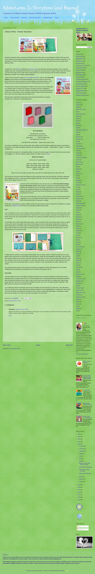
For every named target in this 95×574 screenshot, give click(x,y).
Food (77, 187)
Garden (78, 191)
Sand (77, 255)
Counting (78, 155)
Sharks (77, 260)
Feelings (78, 180)
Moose (77, 221)
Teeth (77, 285)
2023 (79, 441)
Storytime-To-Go (80, 88)
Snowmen (78, 267)
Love (77, 212)
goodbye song (16, 205)
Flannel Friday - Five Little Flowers (87, 404)
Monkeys (78, 217)
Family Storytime (12, 300)
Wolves (78, 304)
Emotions (78, 173)
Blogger (67, 570)
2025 (79, 436)
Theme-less (78, 290)
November (82, 448)
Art (77, 111)
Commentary (79, 63)
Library (19, 300)
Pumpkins (78, 249)
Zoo (77, 310)
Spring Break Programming (85, 467)
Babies (77, 118)
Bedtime (78, 125)
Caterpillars (78, 139)
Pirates (77, 242)
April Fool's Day (80, 109)
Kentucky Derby (80, 205)
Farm (77, 178)
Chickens (78, 143)
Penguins (78, 237)
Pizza (77, 244)
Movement (78, 224)
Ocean (77, 233)
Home (6, 17)
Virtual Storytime (80, 93)
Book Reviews (79, 61)
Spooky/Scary (79, 274)
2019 (79, 489)
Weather (78, 299)
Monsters (78, 219)
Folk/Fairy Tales (80, 185)
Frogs (77, 189)
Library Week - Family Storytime (84, 470)
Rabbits (78, 251)
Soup (77, 269)
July (80, 456)
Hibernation (79, 198)
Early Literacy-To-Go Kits (82, 65)
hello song (19, 69)
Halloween (78, 196)
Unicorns (78, 294)
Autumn (78, 116)
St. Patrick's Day (80, 278)
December (81, 446)
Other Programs (79, 74)
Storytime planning (80, 86)
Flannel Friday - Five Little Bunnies (87, 417)
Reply (10, 315)
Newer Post (6, 345)
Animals (78, 104)
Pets (77, 239)
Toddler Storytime (80, 90)
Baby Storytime (79, 56)
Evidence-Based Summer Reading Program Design (87, 377)
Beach (77, 120)
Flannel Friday (79, 70)
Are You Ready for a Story (31, 77)
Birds (77, 127)
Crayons (78, 159)
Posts (79, 526)
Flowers (78, 182)
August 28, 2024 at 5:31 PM (21, 309)
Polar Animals (79, 246)
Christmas (78, 146)
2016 (79, 497)
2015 (79, 499)
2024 (79, 439)
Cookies (78, 153)
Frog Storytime (86, 390)
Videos (56, 17)
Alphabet (78, 102)
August (81, 453)
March (81, 476)
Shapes (77, 258)
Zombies (78, 308)
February (81, 479)
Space (77, 272)
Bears (77, 123)
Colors (77, 150)
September (82, 451)
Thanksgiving (79, 288)
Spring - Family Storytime (86, 362)
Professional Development (82, 81)
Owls (77, 235)
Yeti (77, 306)
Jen (85, 323)
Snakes (77, 262)
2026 (79, 434)
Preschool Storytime (81, 79)
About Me (24, 17)
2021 (79, 484)
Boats (77, 132)
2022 (79, 444)
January (81, 481)
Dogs (77, 166)
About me (78, 54)
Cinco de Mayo (79, 148)
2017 (79, 494)
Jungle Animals (79, 203)
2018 (79, 492)
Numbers (78, 230)
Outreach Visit (79, 77)
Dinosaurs (78, 164)
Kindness (78, 207)
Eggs (77, 171)
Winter (77, 301)
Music (77, 226)
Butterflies (78, 137)
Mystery (78, 228)
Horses (77, 201)
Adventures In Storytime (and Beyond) (41, 7)
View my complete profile (82, 354)
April (80, 461)
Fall (77, 175)
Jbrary (48, 154)
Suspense (78, 283)
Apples (77, 107)
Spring (77, 276)
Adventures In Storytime (81, 317)
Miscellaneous (79, 72)
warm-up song (33, 69)
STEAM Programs (80, 84)
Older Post (69, 345)
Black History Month (81, 130)
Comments (80, 529)
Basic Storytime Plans (35, 17)
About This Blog (14, 17)
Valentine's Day (79, 297)
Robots (77, 253)
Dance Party (79, 162)
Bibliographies (79, 58)
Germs (77, 194)
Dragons (78, 169)
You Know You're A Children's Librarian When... (82, 30)
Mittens (78, 214)
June (80, 458)
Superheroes (79, 281)
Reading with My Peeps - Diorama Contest (85, 464)
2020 (79, 487)
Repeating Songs (47, 17)
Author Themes (79, 114)
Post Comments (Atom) (14, 348)
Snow (77, 265)
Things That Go (79, 292)
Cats (77, 141)
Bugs (77, 134)
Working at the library (81, 95)
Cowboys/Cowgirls (80, 157)
